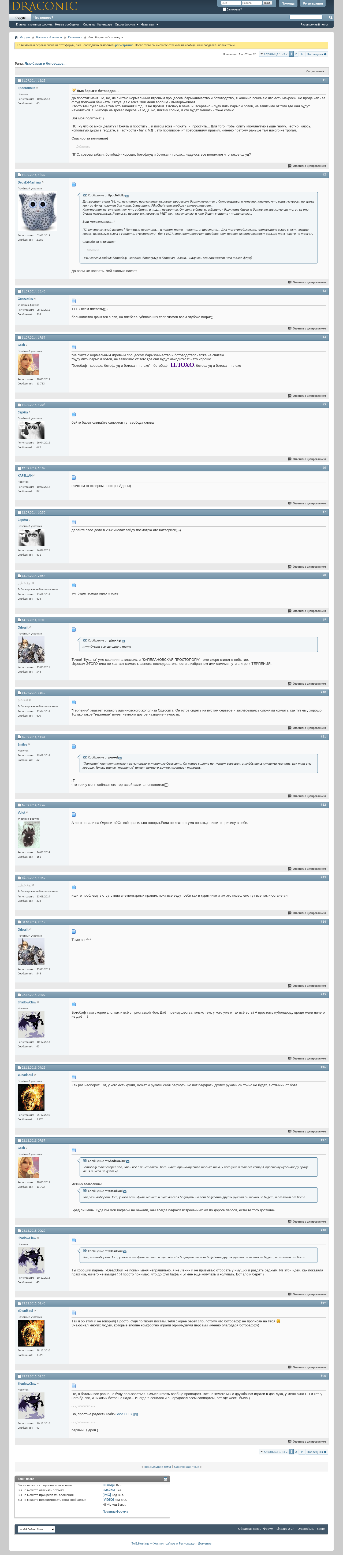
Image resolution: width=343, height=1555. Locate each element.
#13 (323, 877)
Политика (75, 37)
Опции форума (125, 24)
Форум (20, 18)
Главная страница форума (34, 24)
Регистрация (313, 3)
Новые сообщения (67, 24)
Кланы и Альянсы (49, 37)
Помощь (288, 3)
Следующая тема (186, 1467)
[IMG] (107, 1495)
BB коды (109, 1485)
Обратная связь (249, 1529)
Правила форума (115, 1511)
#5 (324, 404)
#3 (324, 291)
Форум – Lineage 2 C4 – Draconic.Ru (289, 1529)
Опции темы (314, 71)
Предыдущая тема (157, 1467)
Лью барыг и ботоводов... (45, 63)
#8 (324, 575)
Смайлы (109, 1490)
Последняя (317, 54)
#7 (324, 512)
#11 (323, 736)
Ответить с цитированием (307, 166)
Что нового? (43, 18)
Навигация (148, 24)
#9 (324, 619)
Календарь (104, 24)
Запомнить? (232, 9)
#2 (324, 174)
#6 (324, 468)
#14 (323, 921)
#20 (323, 1376)
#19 (323, 1303)
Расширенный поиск (314, 24)
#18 (323, 1230)
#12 (323, 804)
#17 (323, 1140)
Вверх (321, 1529)
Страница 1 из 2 (276, 54)
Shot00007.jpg (126, 1414)
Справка (89, 24)
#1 (324, 80)
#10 (323, 692)
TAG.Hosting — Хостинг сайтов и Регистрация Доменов (172, 1543)
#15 (323, 994)
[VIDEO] (108, 1500)
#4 (324, 337)
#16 (323, 1067)
